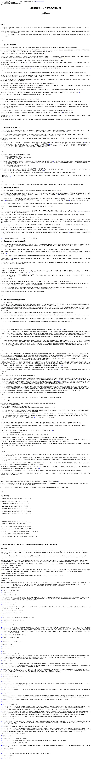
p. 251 (2, 70)
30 (69, 200)
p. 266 (2, 477)
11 (62, 112)
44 (53, 288)
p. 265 (2, 447)
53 (33, 375)
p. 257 (2, 235)
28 (58, 194)
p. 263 (2, 394)
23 (36, 162)
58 (80, 423)
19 (49, 144)
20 (79, 145)
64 (32, 454)
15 (5, 131)
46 (87, 318)
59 (52, 430)
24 (87, 162)
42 (70, 281)
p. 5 (1, 540)
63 (9, 451)
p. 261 (2, 350)
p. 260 (2, 326)
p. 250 (2, 40)
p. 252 (2, 96)
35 (86, 229)
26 (10, 176)
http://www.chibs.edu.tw (39, 1)
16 (66, 131)
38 (6, 253)
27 (5, 194)
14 (65, 130)
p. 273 (2, 518)
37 (1, 238)
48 (58, 356)
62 (38, 441)
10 (89, 104)
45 (19, 308)
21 (22, 158)
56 (58, 381)
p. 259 (2, 295)
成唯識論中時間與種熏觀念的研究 (45, 8)
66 (39, 468)
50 (61, 365)
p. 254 (2, 151)
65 (49, 454)
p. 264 (2, 419)
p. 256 (2, 208)
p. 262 (2, 373)
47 (60, 329)
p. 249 (2, 20)
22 (53, 161)
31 (78, 211)
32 (84, 214)
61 (66, 437)
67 (58, 481)
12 (9, 116)
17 (4, 135)
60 (40, 434)
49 (52, 358)
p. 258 (2, 266)
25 (43, 170)
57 (34, 417)
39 (11, 259)
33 (6, 222)
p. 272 (2, 491)
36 (69, 232)
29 (5, 200)
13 (79, 119)
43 (45, 284)
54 (24, 379)
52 (6, 371)
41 (29, 272)
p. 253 (2, 123)
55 (78, 379)
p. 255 (2, 181)
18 (84, 142)
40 (71, 262)
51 (59, 369)
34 (86, 224)
